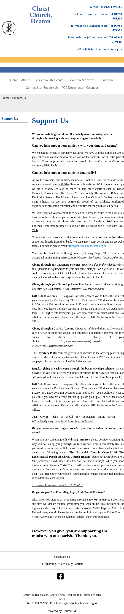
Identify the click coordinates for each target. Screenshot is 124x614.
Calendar (92, 87)
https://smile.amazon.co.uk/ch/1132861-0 (57, 485)
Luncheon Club (92, 179)
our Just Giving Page (87, 253)
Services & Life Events (48, 80)
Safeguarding (62, 556)
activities (63, 184)
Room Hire (106, 80)
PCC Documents (72, 87)
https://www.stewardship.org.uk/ (81, 341)
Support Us (51, 87)
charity (48, 188)
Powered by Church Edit (62, 611)
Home (14, 80)
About (25, 80)
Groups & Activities (82, 80)
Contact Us (33, 87)
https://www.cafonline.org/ (87, 288)
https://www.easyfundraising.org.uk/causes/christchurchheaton (70, 516)
